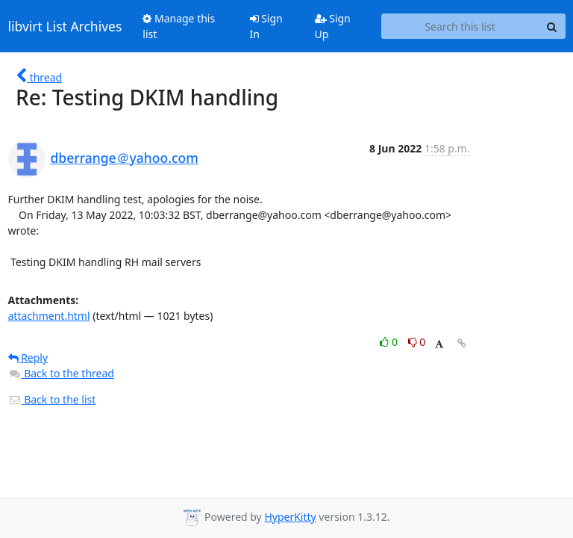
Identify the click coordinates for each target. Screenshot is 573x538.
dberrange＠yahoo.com (124, 158)
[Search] (552, 26)
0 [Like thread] (390, 342)
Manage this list (179, 26)
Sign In (266, 26)
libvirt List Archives (65, 26)
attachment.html (49, 316)
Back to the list (52, 399)
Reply (28, 357)
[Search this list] (460, 26)
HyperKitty (290, 517)
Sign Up (333, 26)
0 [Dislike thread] (417, 342)
